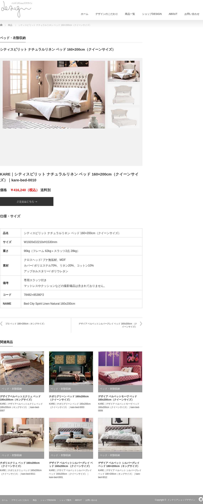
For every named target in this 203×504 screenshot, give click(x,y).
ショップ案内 (65, 500)
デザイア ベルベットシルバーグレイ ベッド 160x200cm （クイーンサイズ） (108, 325)
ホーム (84, 13)
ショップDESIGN (152, 13)
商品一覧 (130, 13)
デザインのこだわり (106, 13)
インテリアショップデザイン (181, 500)
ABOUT (173, 13)
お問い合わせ (191, 13)
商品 (35, 500)
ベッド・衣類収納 (13, 38)
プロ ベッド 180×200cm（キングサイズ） (25, 323)
